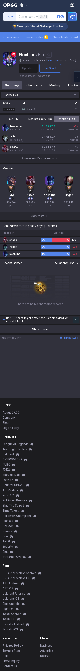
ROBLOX (8, 495)
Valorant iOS (11, 598)
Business (46, 645)
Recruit (45, 656)
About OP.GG (11, 412)
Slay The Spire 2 (13, 505)
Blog (6, 422)
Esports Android (13, 624)
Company (9, 417)
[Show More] (23, 5)
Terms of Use (12, 650)
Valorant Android (14, 593)
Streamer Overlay (14, 556)
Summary (12, 85)
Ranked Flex (66, 119)
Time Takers (11, 510)
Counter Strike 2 (13, 485)
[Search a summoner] (60, 16)
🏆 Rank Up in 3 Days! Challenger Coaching (43, 26)
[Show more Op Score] (76, 320)
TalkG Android (12, 614)
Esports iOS (10, 629)
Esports (8, 546)
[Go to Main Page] (10, 5)
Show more (40, 329)
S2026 (13, 119)
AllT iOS (8, 588)
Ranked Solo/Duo (40, 119)
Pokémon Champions (17, 516)
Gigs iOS (8, 609)
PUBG (6, 464)
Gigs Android (11, 603)
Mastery (55, 85)
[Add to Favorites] (49, 55)
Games (7, 531)
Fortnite (8, 480)
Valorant (8, 454)
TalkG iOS (9, 619)
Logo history (11, 428)
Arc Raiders (10, 490)
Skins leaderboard (65, 37)
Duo (5, 536)
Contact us (10, 666)
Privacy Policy (13, 645)
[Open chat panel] (77, 76)
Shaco (14, 147)
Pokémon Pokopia (15, 500)
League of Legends (15, 444)
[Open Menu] (72, 5)
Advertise (46, 650)
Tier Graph (50, 68)
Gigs (5, 551)
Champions (11, 37)
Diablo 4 (8, 521)
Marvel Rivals (11, 475)
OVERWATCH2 (12, 459)
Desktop (8, 526)
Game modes (36, 37)
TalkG (6, 541)
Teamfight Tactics (15, 449)
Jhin (12, 136)
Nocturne (16, 126)
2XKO (6, 469)
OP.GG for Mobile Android (19, 573)
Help (6, 656)
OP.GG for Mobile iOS (16, 578)
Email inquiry (11, 661)
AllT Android (11, 583)
